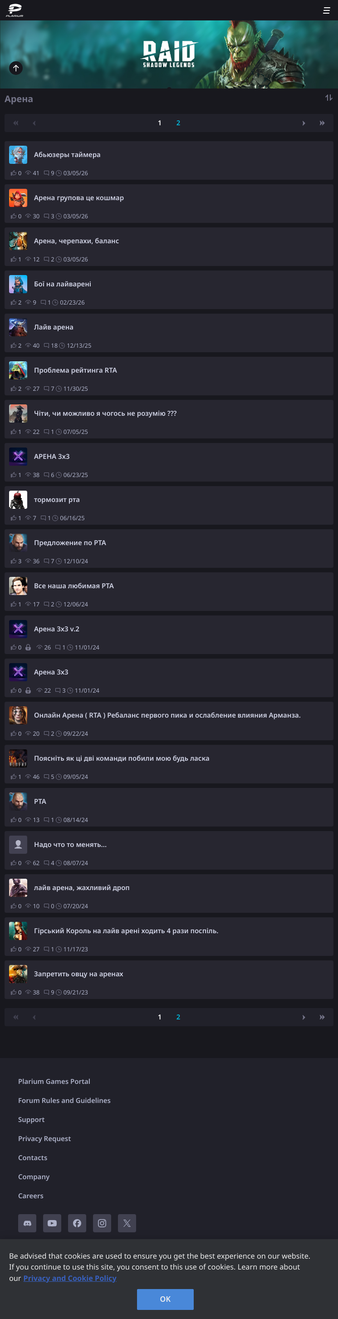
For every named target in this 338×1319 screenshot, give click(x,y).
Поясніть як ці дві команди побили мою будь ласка (122, 758)
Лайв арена (53, 327)
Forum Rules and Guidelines (64, 1100)
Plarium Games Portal (54, 1081)
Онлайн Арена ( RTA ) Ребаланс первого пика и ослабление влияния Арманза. (167, 715)
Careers (31, 1196)
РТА (40, 801)
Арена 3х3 (51, 672)
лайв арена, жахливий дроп (82, 887)
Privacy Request (44, 1138)
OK (165, 1299)
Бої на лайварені (62, 284)
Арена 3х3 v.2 (56, 629)
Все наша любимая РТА (74, 586)
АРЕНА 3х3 (52, 456)
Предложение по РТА (70, 542)
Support (31, 1119)
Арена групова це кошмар (79, 197)
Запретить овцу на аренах (78, 974)
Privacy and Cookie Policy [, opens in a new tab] (70, 1278)
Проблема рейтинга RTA (75, 370)
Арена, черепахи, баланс (76, 241)
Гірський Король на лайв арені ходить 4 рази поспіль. (126, 930)
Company (33, 1176)
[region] (169, 1279)
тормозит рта (57, 499)
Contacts (32, 1157)
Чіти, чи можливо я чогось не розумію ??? (105, 413)
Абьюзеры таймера (67, 154)
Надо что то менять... (70, 844)
